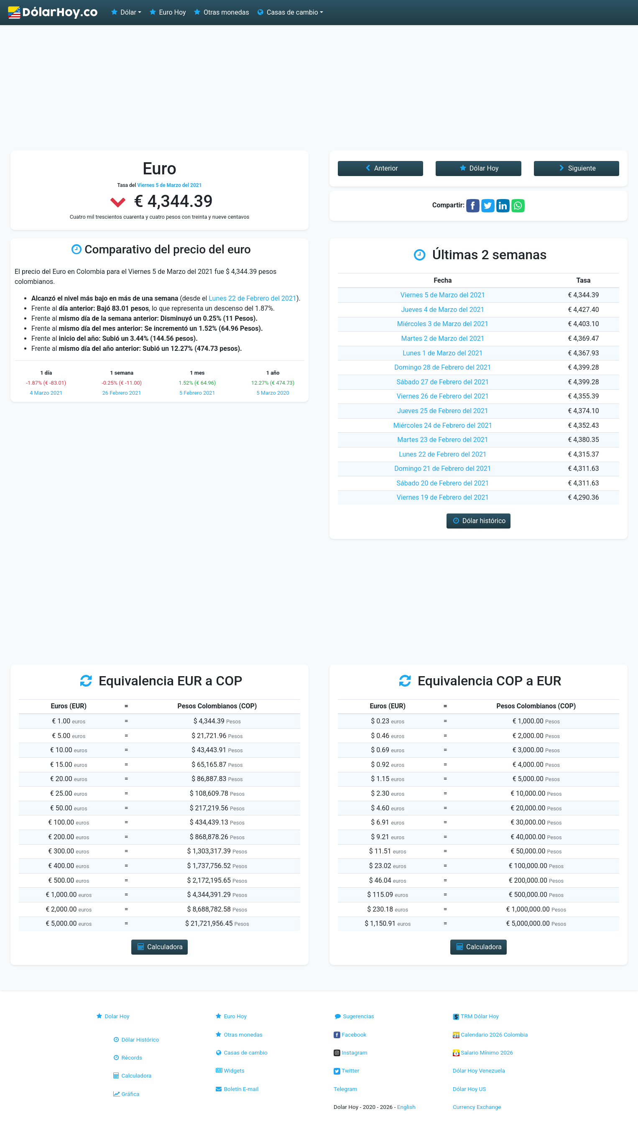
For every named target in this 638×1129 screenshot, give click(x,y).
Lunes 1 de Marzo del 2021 (442, 353)
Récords (127, 1057)
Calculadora (131, 1075)
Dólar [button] (123, 12)
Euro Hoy (167, 12)
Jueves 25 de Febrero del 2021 (442, 411)
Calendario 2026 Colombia (490, 1034)
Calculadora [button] (159, 947)
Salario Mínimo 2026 (483, 1052)
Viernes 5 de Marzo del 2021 (443, 295)
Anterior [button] (380, 168)
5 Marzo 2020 (272, 393)
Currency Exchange (477, 1106)
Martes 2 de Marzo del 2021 (442, 338)
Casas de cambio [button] (287, 12)
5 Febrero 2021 (197, 393)
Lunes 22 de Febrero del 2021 (252, 298)
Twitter (346, 1070)
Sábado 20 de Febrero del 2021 (443, 483)
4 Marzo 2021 (46, 393)
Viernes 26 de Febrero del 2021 (443, 396)
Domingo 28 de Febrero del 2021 (442, 367)
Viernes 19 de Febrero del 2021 (443, 497)
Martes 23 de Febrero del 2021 (442, 440)
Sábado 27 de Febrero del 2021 (443, 382)
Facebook (350, 1034)
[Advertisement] (319, 87)
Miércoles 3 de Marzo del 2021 (443, 324)
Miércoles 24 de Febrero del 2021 (443, 425)
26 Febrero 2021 (121, 393)
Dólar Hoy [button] (479, 168)
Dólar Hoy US (469, 1089)
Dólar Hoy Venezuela (479, 1070)
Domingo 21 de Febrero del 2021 (442, 469)
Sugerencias (354, 1016)
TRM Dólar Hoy (476, 1016)
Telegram (345, 1089)
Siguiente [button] (576, 168)
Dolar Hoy (112, 1016)
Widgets (229, 1070)
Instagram (350, 1052)
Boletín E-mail (236, 1089)
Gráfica (125, 1094)
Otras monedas (221, 12)
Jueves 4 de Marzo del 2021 (442, 310)
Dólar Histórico (135, 1039)
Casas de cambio (241, 1052)
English (406, 1106)
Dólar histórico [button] (479, 521)
